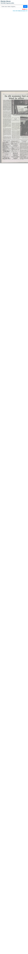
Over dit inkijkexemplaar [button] (20, 10)
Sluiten (24, 9)
